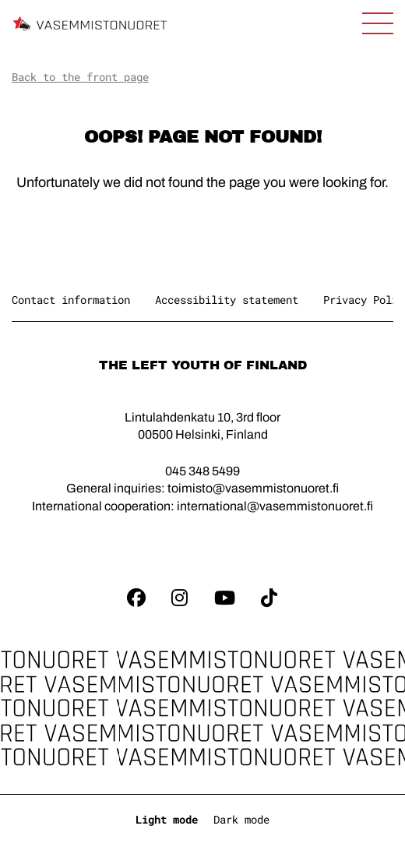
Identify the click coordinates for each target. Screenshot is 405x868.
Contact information (71, 299)
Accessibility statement (226, 299)
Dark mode (241, 819)
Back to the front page (80, 76)
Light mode (167, 819)
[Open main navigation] (377, 23)
